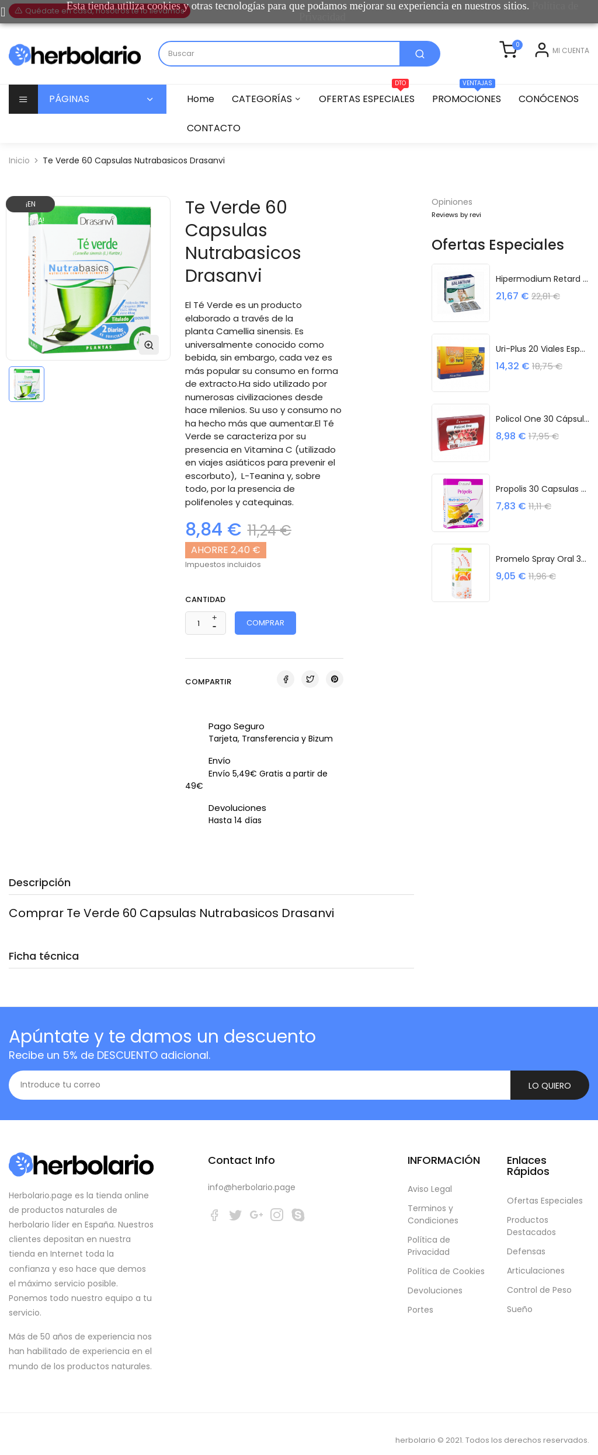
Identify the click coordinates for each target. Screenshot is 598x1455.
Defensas (526, 1238)
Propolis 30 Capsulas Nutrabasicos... (542, 504)
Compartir (285, 695)
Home (200, 115)
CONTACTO (293, 144)
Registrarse (566, 76)
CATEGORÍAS (264, 115)
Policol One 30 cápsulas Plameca (542, 434)
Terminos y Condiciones (433, 1201)
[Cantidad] (199, 640)
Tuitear (310, 695)
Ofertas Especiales (545, 1188)
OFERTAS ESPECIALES (370, 111)
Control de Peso (539, 1277)
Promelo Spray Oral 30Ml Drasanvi (542, 574)
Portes (420, 1297)
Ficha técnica (44, 972)
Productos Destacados (531, 1213)
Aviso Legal (430, 1176)
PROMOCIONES (471, 111)
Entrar (525, 76)
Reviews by (456, 231)
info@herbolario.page (251, 1174)
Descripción (40, 898)
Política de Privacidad (429, 1233)
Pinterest (334, 695)
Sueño (520, 1296)
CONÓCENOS (217, 144)
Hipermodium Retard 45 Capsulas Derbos (542, 294)
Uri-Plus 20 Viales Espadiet (542, 364)
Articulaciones (536, 1258)
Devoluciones (435, 1277)
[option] (26, 400)
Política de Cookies (446, 1258)
